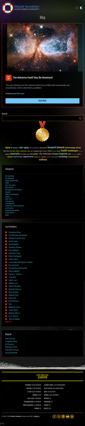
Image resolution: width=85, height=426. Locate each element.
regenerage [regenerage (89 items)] (17, 157)
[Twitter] (59, 416)
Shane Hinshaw (15, 286)
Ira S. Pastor (13, 316)
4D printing (9, 178)
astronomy (9, 208)
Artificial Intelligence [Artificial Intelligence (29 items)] (34, 148)
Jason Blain (13, 310)
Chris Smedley (14, 319)
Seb (10, 304)
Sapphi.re (36, 416)
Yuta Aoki (12, 277)
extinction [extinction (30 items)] (44, 151)
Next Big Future (11, 347)
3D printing (9, 176)
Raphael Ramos (15, 289)
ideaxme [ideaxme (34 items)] (7, 154)
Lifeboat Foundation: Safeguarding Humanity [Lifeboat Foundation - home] (37, 8)
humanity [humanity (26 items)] (80, 151)
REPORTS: (46, 398)
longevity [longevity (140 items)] (63, 153)
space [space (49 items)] (48, 157)
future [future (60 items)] (50, 151)
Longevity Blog (11, 341)
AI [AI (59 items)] (11, 148)
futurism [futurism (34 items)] (54, 151)
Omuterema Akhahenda (18, 268)
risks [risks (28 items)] (40, 157)
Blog (42, 18)
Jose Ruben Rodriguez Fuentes (21, 262)
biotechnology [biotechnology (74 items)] (70, 148)
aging (7, 197)
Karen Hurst (13, 259)
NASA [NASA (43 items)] (69, 154)
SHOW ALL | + (8, 322)
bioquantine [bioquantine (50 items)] (43, 148)
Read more (42, 101)
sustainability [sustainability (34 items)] (54, 157)
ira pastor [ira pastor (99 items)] (34, 154)
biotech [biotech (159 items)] (60, 147)
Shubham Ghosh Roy (17, 238)
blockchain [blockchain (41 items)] (6, 151)
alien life (8, 199)
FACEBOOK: (28, 385)
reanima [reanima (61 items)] (10, 157)
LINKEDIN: (29, 388)
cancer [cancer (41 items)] (17, 151)
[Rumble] (72, 416)
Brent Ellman (13, 301)
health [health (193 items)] (64, 150)
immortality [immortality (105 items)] (15, 154)
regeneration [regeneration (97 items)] (28, 156)
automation (9, 213)
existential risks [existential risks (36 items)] (37, 151)
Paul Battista (14, 250)
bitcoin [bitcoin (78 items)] (78, 148)
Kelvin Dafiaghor (15, 256)
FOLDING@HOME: (29, 401)
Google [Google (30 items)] (58, 151)
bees (7, 215)
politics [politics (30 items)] (79, 154)
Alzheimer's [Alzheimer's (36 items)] (16, 148)
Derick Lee (13, 280)
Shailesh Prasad (15, 247)
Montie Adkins (14, 313)
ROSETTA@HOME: (28, 405)
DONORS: (35, 395)
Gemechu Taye (14, 253)
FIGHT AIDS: (30, 398)
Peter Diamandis (11, 181)
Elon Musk (9, 187)
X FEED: (29, 391)
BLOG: (45, 391)
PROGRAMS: (47, 401)
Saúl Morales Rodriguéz (18, 235)
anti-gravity (9, 201)
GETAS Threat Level (42, 377)
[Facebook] (54, 416)
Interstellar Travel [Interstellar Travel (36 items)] (25, 154)
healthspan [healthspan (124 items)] (73, 151)
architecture (9, 203)
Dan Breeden (13, 244)
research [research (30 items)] (36, 157)
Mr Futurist (9, 344)
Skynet (8, 192)
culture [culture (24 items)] (28, 151)
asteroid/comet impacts (14, 206)
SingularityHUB (11, 353)
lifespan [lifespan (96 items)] (55, 154)
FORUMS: (37, 408)
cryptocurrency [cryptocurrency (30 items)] (23, 151)
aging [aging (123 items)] (7, 147)
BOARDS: (46, 395)
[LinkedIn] (63, 416)
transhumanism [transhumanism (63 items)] (73, 157)
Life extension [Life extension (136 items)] (45, 153)
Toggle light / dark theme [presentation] (81, 7)
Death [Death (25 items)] (32, 151)
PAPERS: (46, 405)
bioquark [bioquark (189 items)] (52, 147)
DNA (7, 183)
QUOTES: (46, 408)
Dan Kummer (14, 265)
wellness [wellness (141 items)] (43, 159)
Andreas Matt (15, 93)
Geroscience (10, 339)
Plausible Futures (12, 350)
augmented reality (12, 210)
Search (80, 118)
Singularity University (13, 190)
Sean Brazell (13, 292)
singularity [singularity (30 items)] (43, 157)
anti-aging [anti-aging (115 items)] (24, 147)
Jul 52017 (8, 78)
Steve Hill (12, 298)
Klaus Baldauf (14, 271)
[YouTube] (67, 416)
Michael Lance (14, 307)
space (22, 93)
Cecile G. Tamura (15, 274)
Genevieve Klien (15, 232)
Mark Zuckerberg (11, 194)
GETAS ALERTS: (48, 388)
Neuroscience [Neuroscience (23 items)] (74, 154)
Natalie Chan (14, 295)
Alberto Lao (13, 283)
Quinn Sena (13, 241)
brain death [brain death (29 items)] (12, 151)
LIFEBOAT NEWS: (48, 385)
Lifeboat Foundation (15, 416)
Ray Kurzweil (10, 185)
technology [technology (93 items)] (63, 157)
